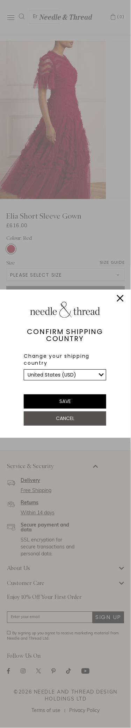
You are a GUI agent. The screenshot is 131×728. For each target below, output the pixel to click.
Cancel (65, 418)
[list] (65, 374)
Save (65, 401)
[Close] (120, 299)
